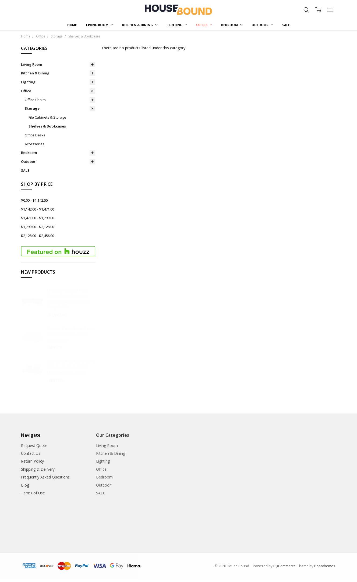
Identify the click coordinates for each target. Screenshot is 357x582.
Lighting (177, 25)
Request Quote (34, 445)
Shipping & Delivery (38, 469)
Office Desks (35, 135)
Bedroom (231, 25)
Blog (25, 485)
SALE (286, 25)
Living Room (99, 25)
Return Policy (32, 461)
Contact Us (30, 453)
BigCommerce (284, 565)
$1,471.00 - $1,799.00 (37, 217)
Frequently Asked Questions (45, 477)
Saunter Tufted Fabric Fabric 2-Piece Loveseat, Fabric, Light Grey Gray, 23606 (71, 367)
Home (72, 25)
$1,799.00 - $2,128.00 (37, 226)
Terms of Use (33, 492)
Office (204, 25)
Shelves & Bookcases (47, 126)
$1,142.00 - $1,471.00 (37, 209)
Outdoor (262, 25)
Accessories (34, 144)
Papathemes (324, 565)
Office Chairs (35, 99)
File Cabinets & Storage (47, 117)
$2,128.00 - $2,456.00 (37, 235)
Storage (32, 108)
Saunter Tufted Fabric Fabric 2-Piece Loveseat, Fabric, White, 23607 (71, 334)
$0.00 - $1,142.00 (34, 200)
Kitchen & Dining (139, 25)
